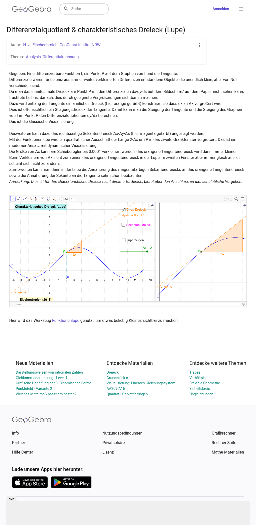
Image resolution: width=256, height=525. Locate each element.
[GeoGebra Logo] (31, 9)
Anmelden (220, 9)
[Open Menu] (241, 9)
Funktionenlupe (65, 320)
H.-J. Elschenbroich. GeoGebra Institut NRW (61, 44)
